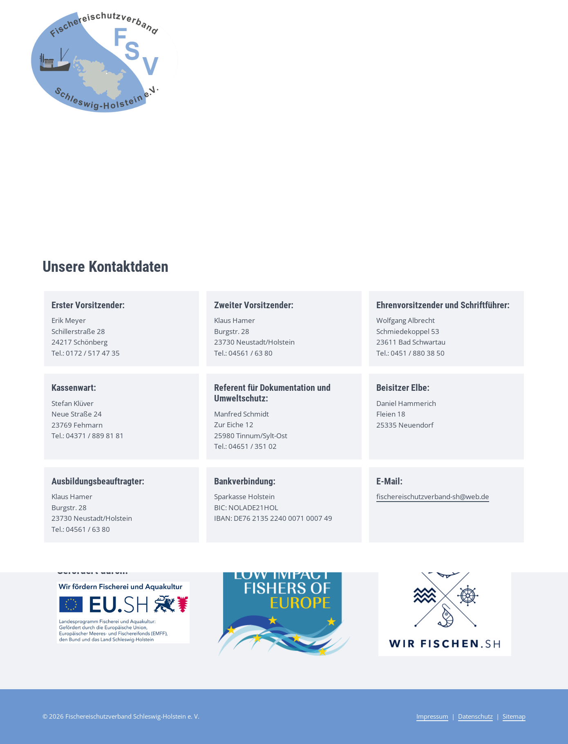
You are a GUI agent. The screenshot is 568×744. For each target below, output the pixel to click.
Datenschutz (475, 716)
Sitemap (514, 716)
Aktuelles (401, 15)
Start (374, 15)
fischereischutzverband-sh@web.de (432, 496)
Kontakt (535, 15)
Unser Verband (449, 15)
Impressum (432, 716)
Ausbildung (500, 15)
